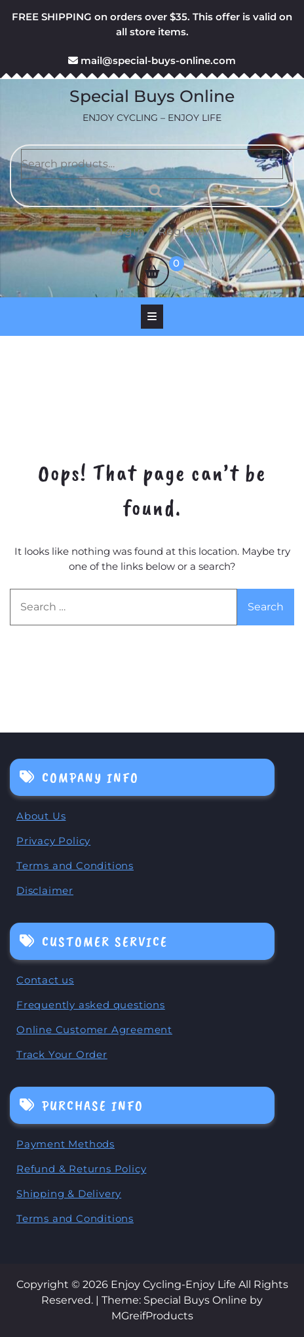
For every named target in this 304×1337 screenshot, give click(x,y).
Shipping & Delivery (68, 1193)
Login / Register (152, 231)
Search (152, 191)
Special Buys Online (152, 96)
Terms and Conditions (75, 865)
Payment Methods (65, 1144)
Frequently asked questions (90, 1005)
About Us (41, 816)
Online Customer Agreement (94, 1029)
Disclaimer (44, 890)
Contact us (45, 980)
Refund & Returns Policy (81, 1169)
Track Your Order (61, 1054)
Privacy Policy (53, 840)
